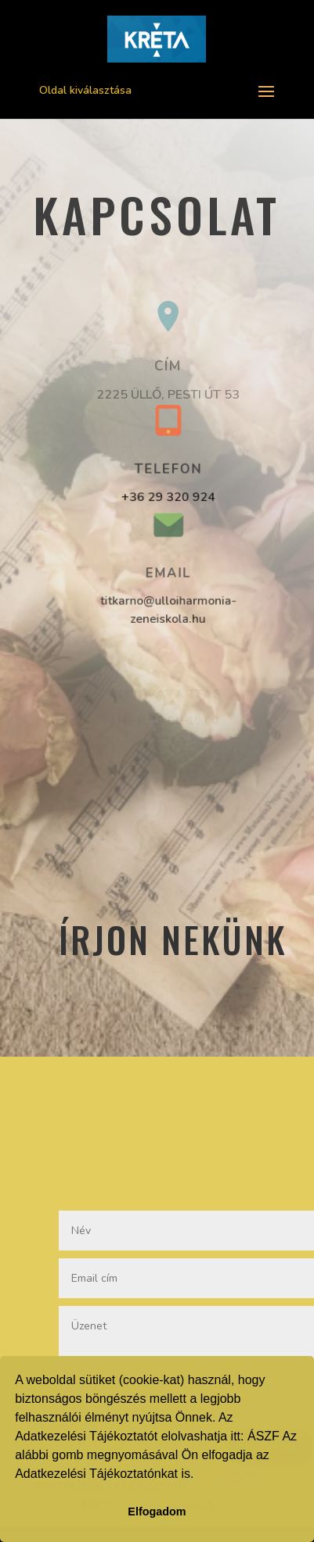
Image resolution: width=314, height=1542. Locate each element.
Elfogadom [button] (157, 1511)
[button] (199, 1475)
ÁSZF (263, 1436)
